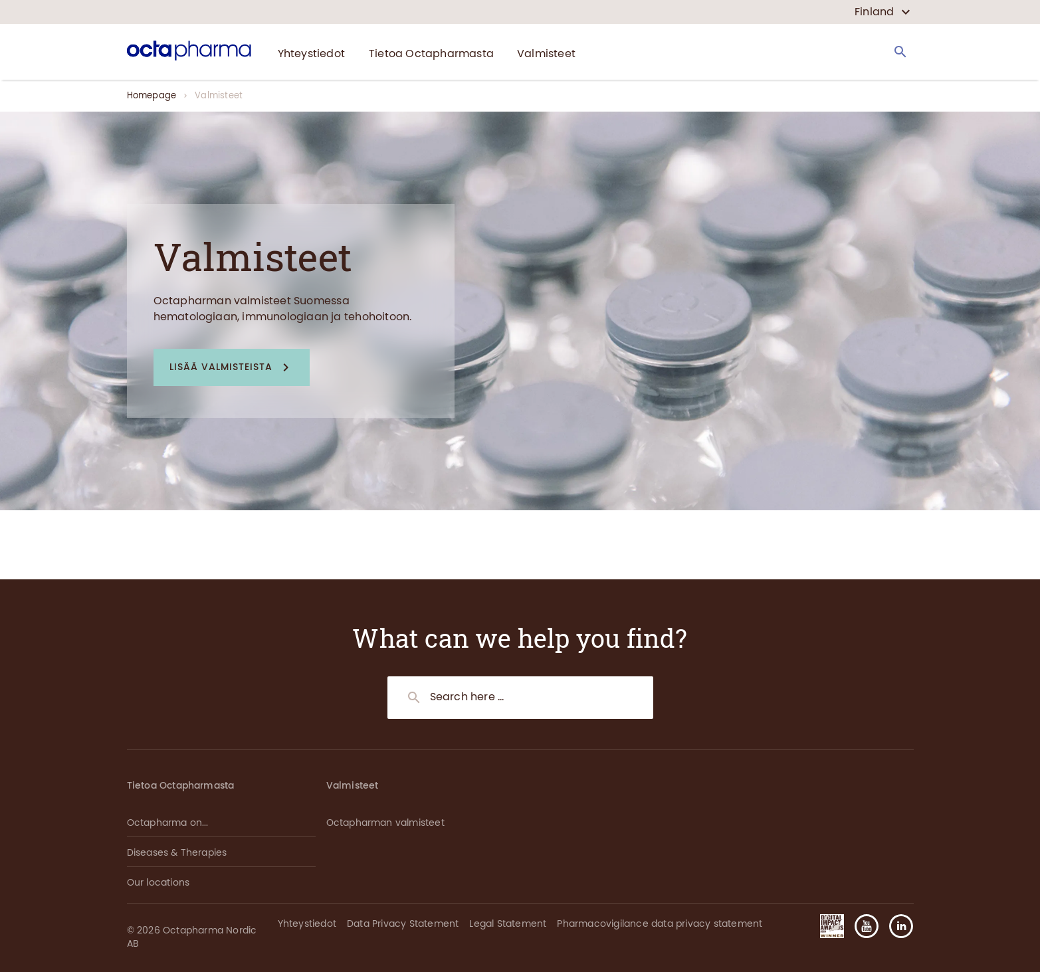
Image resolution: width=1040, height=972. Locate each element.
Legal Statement (507, 923)
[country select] (882, 12)
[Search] (900, 52)
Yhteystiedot (307, 923)
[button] (232, 368)
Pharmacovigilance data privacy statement (659, 923)
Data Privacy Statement (403, 923)
